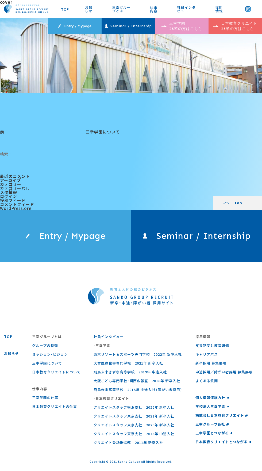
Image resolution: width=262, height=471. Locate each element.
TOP (65, 9)
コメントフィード (17, 204)
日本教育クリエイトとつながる (223, 441)
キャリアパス (206, 354)
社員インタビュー (186, 9)
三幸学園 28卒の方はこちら (181, 26)
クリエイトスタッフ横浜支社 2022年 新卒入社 (134, 407)
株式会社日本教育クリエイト (221, 415)
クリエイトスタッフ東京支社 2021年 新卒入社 (134, 416)
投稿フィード (13, 200)
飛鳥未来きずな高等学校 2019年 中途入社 (130, 371)
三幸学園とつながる (214, 432)
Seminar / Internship (128, 26)
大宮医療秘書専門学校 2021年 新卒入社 (128, 363)
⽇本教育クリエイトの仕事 (54, 406)
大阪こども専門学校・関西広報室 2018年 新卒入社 (137, 380)
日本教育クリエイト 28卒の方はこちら (235, 26)
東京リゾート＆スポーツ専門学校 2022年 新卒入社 (138, 354)
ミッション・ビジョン (50, 354)
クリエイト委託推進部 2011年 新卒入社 (128, 442)
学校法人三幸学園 (212, 406)
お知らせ (89, 9)
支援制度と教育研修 (212, 345)
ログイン (8, 196)
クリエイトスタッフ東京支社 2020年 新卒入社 (134, 424)
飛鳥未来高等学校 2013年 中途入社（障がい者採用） (138, 389)
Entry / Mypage (74, 26)
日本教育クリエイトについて (56, 371)
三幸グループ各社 (212, 424)
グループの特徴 (45, 345)
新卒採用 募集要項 (210, 363)
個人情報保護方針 (212, 397)
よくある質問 (206, 380)
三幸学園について (47, 363)
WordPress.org (16, 208)
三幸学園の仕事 (45, 397)
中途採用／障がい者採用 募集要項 (224, 371)
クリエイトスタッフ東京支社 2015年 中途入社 (134, 433)
